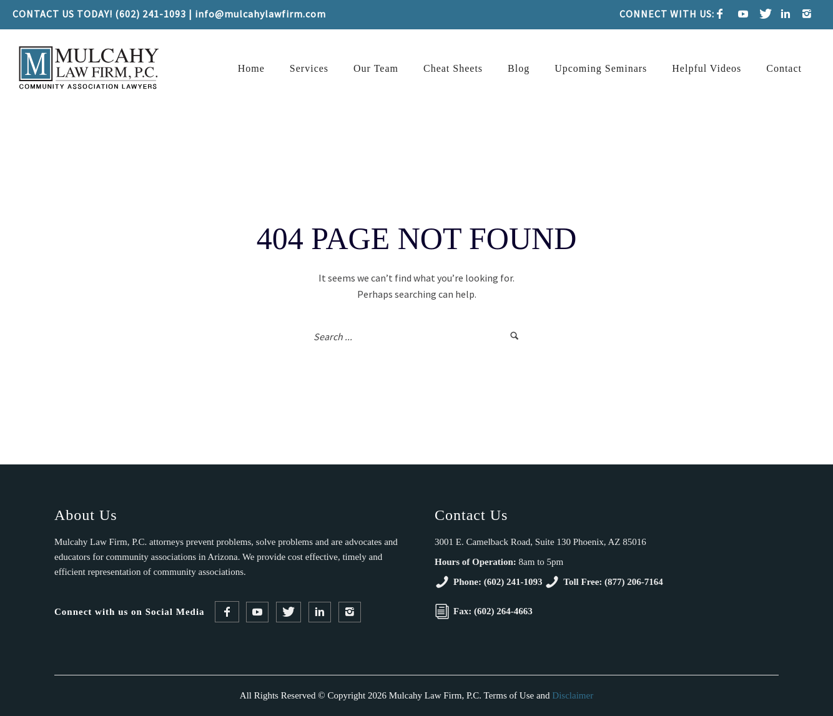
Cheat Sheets (453, 68)
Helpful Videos (706, 68)
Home (251, 68)
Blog (519, 68)
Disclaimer (572, 695)
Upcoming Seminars (601, 68)
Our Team (375, 68)
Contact (784, 68)
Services (309, 68)
